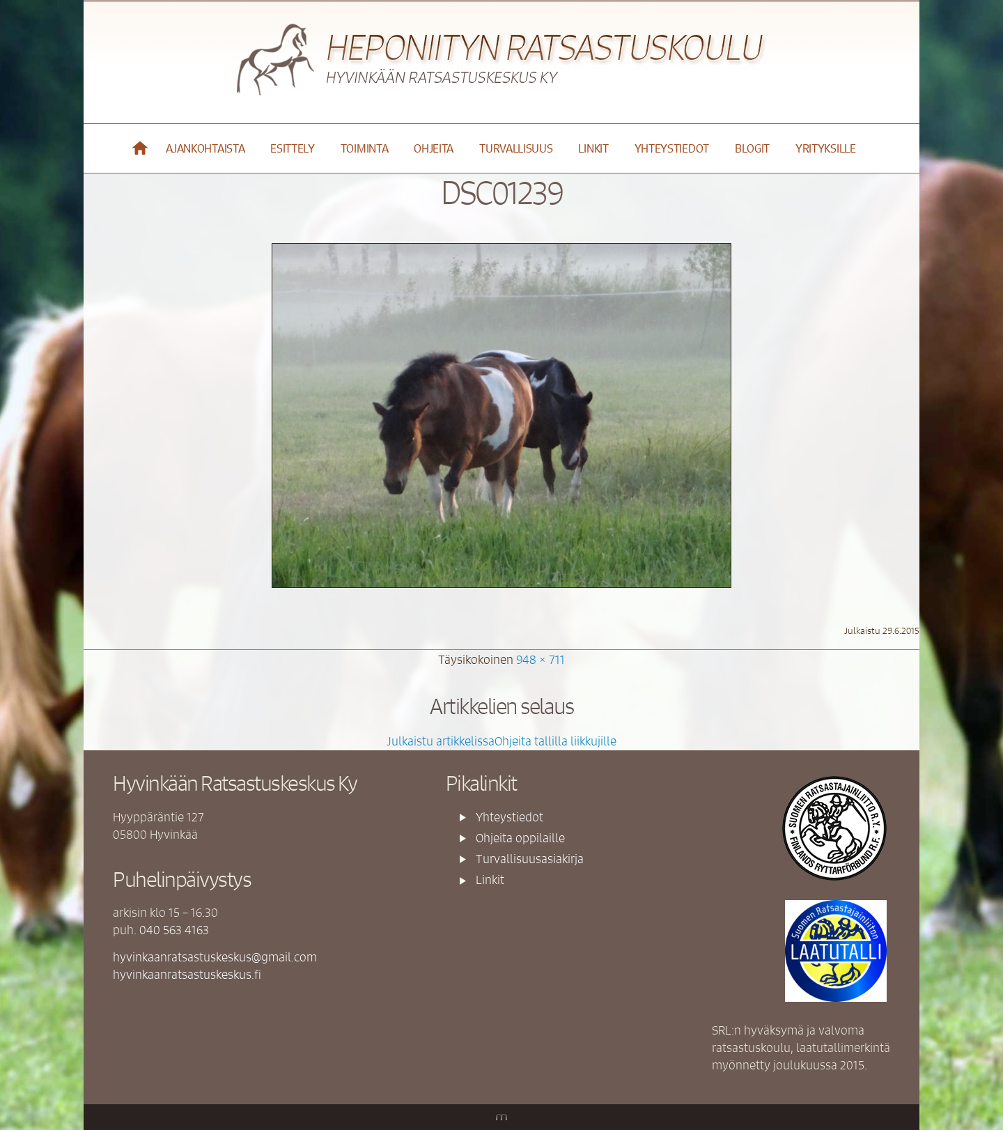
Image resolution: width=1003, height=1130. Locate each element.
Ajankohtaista (205, 148)
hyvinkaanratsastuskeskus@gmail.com (215, 956)
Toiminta (365, 148)
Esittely (292, 148)
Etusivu (140, 148)
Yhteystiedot (672, 148)
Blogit (752, 148)
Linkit (593, 148)
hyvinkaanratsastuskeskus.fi (187, 974)
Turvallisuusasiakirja (530, 858)
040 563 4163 (174, 929)
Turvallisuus (515, 148)
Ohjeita (433, 148)
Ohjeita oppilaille (520, 837)
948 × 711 (540, 659)
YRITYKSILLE (825, 148)
